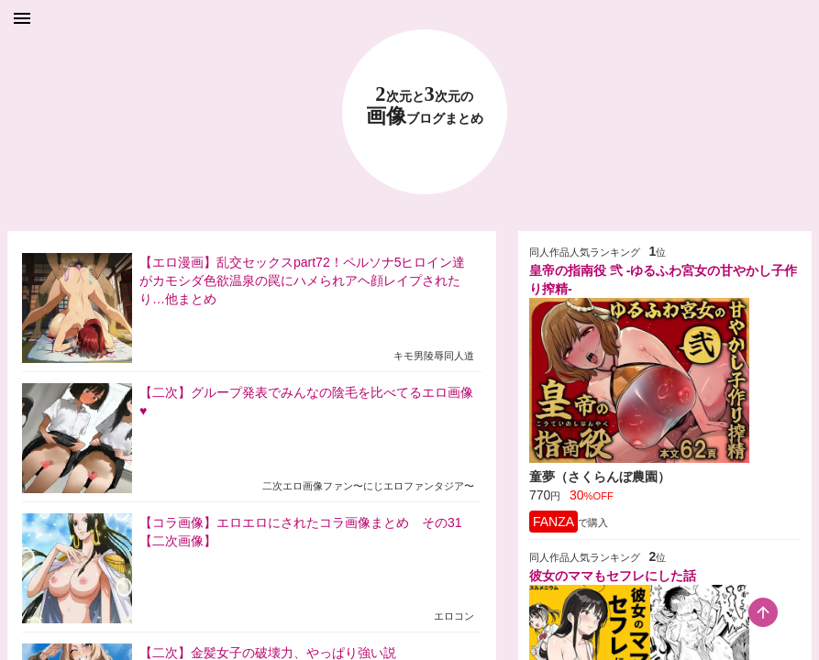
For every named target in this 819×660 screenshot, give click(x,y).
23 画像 (424, 105)
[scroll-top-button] (763, 612)
